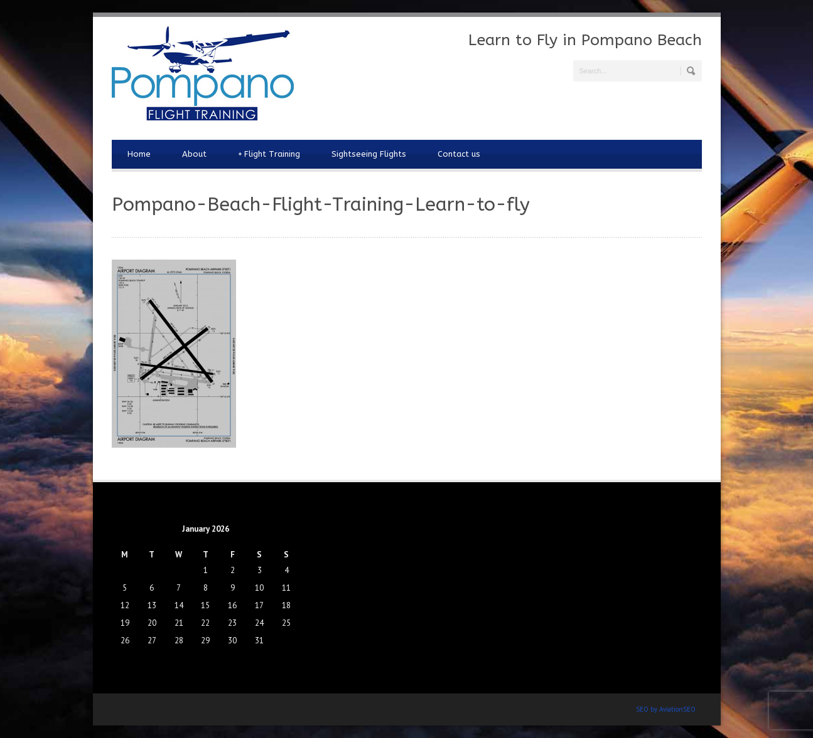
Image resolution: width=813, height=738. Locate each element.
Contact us (459, 154)
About (194, 154)
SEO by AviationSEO (666, 709)
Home (139, 154)
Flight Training (269, 154)
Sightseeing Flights (368, 154)
